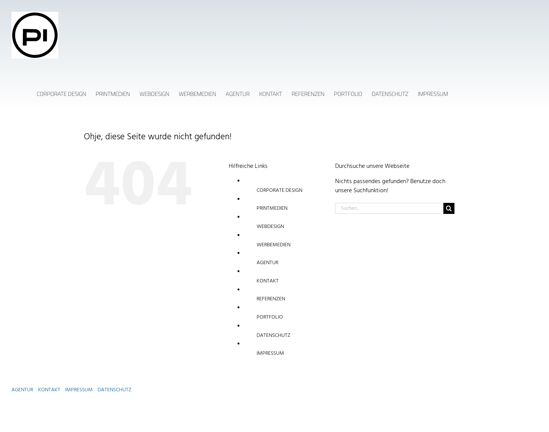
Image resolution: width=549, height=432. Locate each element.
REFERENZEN (271, 299)
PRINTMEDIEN (272, 208)
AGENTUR (267, 262)
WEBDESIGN (270, 226)
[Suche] (448, 208)
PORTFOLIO (270, 317)
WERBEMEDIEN (274, 245)
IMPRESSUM (270, 353)
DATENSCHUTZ (274, 335)
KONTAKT (268, 281)
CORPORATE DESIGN (279, 190)
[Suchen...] (389, 208)
